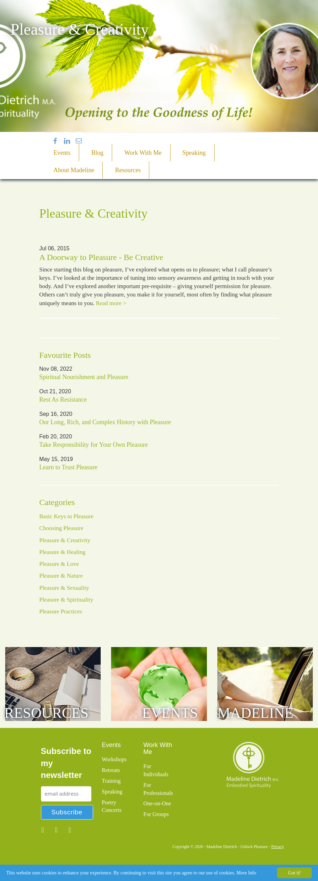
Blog (97, 152)
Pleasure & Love (59, 564)
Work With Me (142, 152)
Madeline (255, 713)
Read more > (111, 303)
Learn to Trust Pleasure (68, 467)
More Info (246, 872)
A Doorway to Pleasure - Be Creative (101, 257)
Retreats (111, 770)
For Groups (156, 814)
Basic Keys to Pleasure (66, 516)
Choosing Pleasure (61, 528)
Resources (128, 170)
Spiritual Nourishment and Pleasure (83, 377)
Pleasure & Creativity (64, 540)
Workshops (114, 759)
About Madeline (73, 170)
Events (61, 152)
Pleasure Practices (60, 611)
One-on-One (157, 803)
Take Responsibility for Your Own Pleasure (93, 444)
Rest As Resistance (63, 399)
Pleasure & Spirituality (66, 599)
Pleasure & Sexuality (64, 588)
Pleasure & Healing (62, 552)
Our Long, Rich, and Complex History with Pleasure (105, 422)
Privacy (277, 846)
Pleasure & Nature (61, 575)
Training (111, 781)
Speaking (194, 152)
